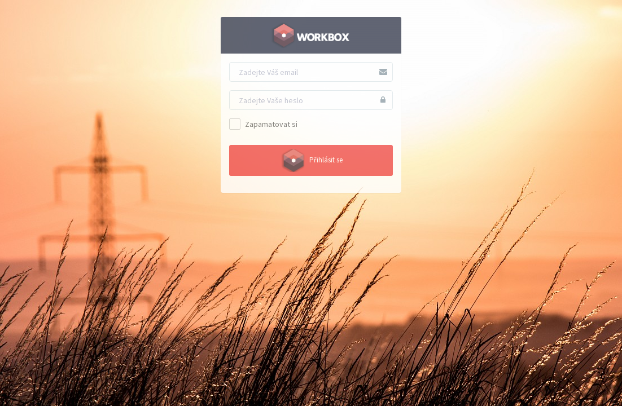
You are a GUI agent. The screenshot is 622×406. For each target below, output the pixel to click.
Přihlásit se (311, 161)
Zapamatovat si (263, 124)
